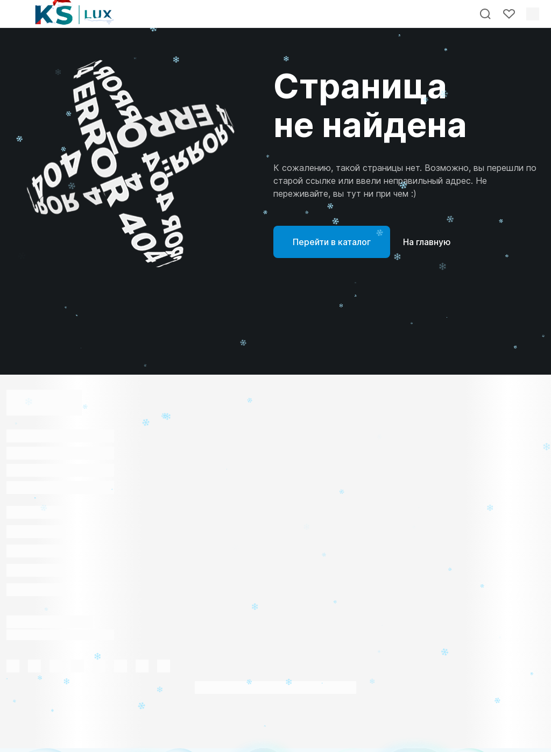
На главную (427, 242)
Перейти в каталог (332, 242)
